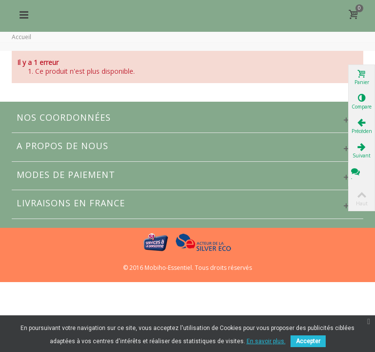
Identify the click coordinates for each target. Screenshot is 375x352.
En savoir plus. (266, 341)
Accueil (21, 37)
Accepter (308, 341)
